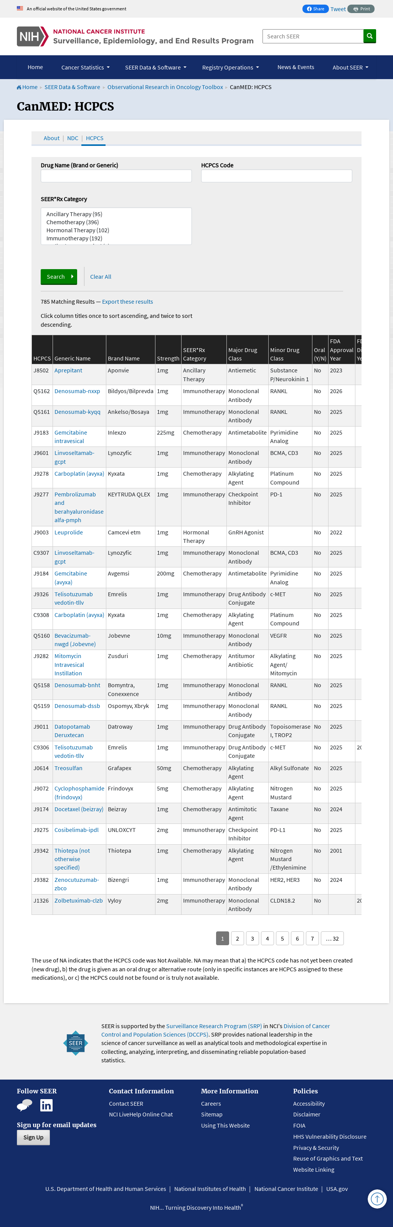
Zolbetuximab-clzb (78, 900)
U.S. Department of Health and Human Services (105, 1188)
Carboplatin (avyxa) (79, 473)
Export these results (127, 301)
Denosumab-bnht (77, 685)
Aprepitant (68, 370)
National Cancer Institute (286, 1188)
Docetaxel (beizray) (79, 809)
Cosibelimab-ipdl (76, 829)
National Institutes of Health (210, 1188)
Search (56, 276)
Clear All (100, 276)
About (51, 138)
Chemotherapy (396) (116, 222)
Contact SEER (126, 1103)
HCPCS (95, 138)
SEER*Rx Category (64, 199)
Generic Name (72, 358)
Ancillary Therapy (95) (116, 214)
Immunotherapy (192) (116, 238)
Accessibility (309, 1103)
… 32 (332, 938)
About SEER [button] (348, 67)
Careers (211, 1103)
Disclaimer (306, 1114)
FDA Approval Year (341, 349)
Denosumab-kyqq (77, 411)
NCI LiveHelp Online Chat (141, 1114)
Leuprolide (68, 532)
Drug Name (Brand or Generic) (79, 165)
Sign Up (33, 1137)
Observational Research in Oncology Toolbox (165, 87)
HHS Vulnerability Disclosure (330, 1136)
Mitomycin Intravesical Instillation (69, 664)
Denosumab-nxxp (77, 391)
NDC (72, 138)
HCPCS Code (217, 165)
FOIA (299, 1125)
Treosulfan (68, 768)
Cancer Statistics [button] (83, 67)
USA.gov (337, 1188)
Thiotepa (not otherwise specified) (72, 859)
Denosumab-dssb (77, 705)
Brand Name (124, 358)
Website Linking (313, 1169)
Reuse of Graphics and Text (328, 1158)
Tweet (338, 9)
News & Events (295, 67)
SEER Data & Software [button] (153, 67)
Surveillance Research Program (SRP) (214, 1026)
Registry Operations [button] (228, 67)
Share (318, 9)
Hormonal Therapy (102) (116, 230)
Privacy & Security (316, 1147)
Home (35, 67)
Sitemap (212, 1114)
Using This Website (225, 1125)
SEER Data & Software (72, 87)
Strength (168, 358)
